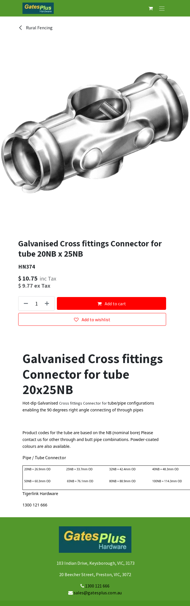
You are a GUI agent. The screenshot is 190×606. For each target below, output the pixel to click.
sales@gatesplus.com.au (98, 592)
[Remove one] (24, 303)
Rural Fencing (35, 27)
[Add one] (48, 303)
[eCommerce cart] (150, 8)
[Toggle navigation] (162, 8)
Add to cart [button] (111, 303)
